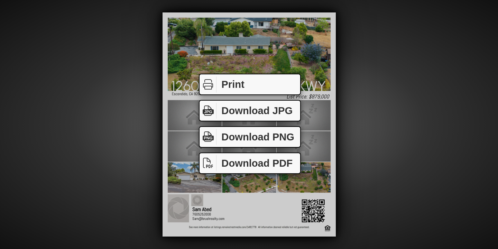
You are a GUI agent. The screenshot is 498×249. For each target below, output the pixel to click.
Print (222, 84)
